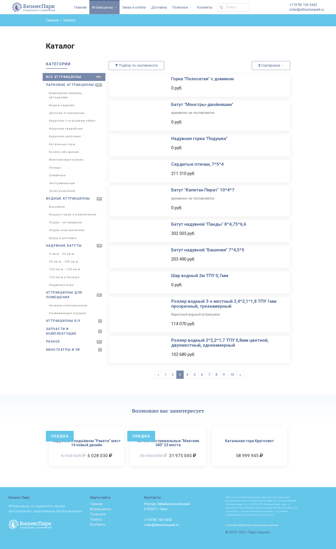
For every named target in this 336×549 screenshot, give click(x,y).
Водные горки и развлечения (72, 214)
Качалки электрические (68, 305)
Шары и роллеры (62, 238)
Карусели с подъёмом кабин (72, 120)
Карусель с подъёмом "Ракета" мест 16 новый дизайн (87, 443)
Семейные (57, 175)
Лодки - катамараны (65, 222)
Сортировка (269, 65)
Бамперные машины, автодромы (66, 95)
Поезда (55, 167)
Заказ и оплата (134, 7)
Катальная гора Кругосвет (249, 441)
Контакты (205, 7)
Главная (80, 7)
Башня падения (62, 105)
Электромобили (62, 190)
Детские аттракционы (67, 113)
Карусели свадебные (66, 128)
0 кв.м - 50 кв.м (61, 253)
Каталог (69, 20)
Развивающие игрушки (67, 313)
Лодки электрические (67, 230)
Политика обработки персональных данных (252, 525)
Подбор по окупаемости (136, 65)
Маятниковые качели (66, 159)
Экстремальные (62, 183)
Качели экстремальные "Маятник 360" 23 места (168, 443)
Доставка (159, 7)
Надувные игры (61, 284)
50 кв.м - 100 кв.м (63, 261)
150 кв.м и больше (64, 277)
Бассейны (57, 206)
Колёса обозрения (64, 152)
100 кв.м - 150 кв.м (64, 269)
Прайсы (96, 519)
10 (232, 375)
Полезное (180, 7)
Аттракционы (103, 7)
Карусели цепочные (65, 136)
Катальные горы (62, 144)
